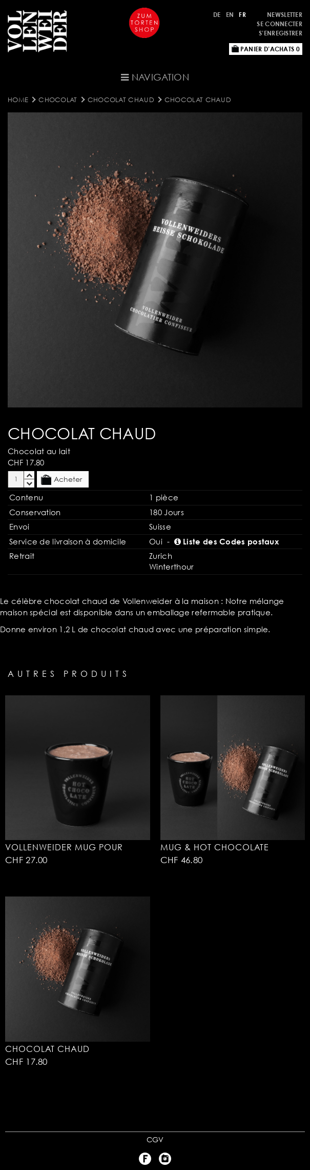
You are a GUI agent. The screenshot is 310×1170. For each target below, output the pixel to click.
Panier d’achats (266, 49)
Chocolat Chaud (121, 99)
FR (242, 14)
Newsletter (284, 14)
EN (230, 14)
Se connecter (279, 24)
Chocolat (57, 99)
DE (217, 14)
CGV (155, 1139)
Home (18, 99)
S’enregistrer (280, 33)
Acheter (61, 480)
